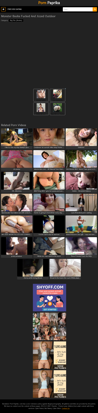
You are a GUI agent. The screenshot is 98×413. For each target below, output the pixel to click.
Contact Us (66, 408)
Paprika (49, 3)
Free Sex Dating (15, 9)
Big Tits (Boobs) (16, 20)
